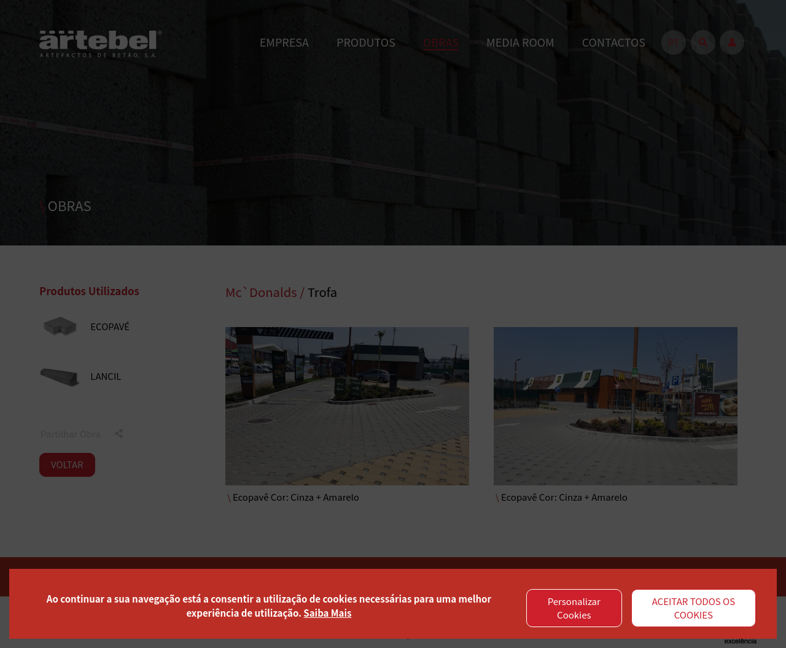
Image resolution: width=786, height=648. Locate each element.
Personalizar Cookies (574, 608)
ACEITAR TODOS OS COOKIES (694, 608)
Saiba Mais (327, 612)
